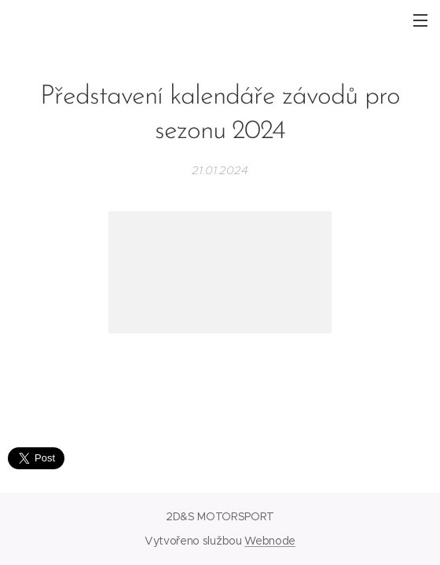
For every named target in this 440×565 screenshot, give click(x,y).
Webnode (269, 541)
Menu (420, 20)
